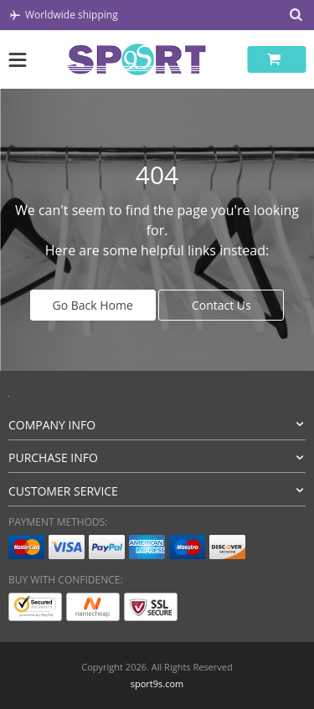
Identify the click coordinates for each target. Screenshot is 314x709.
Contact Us (221, 305)
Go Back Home (93, 305)
